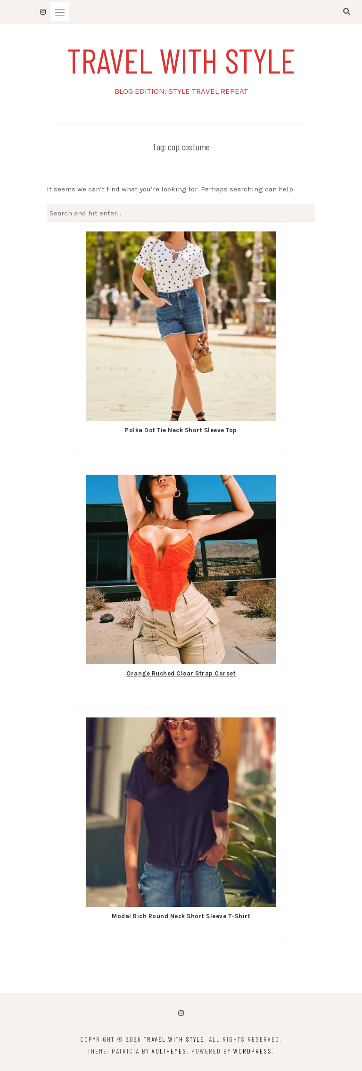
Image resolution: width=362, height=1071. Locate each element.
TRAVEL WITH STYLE (181, 59)
